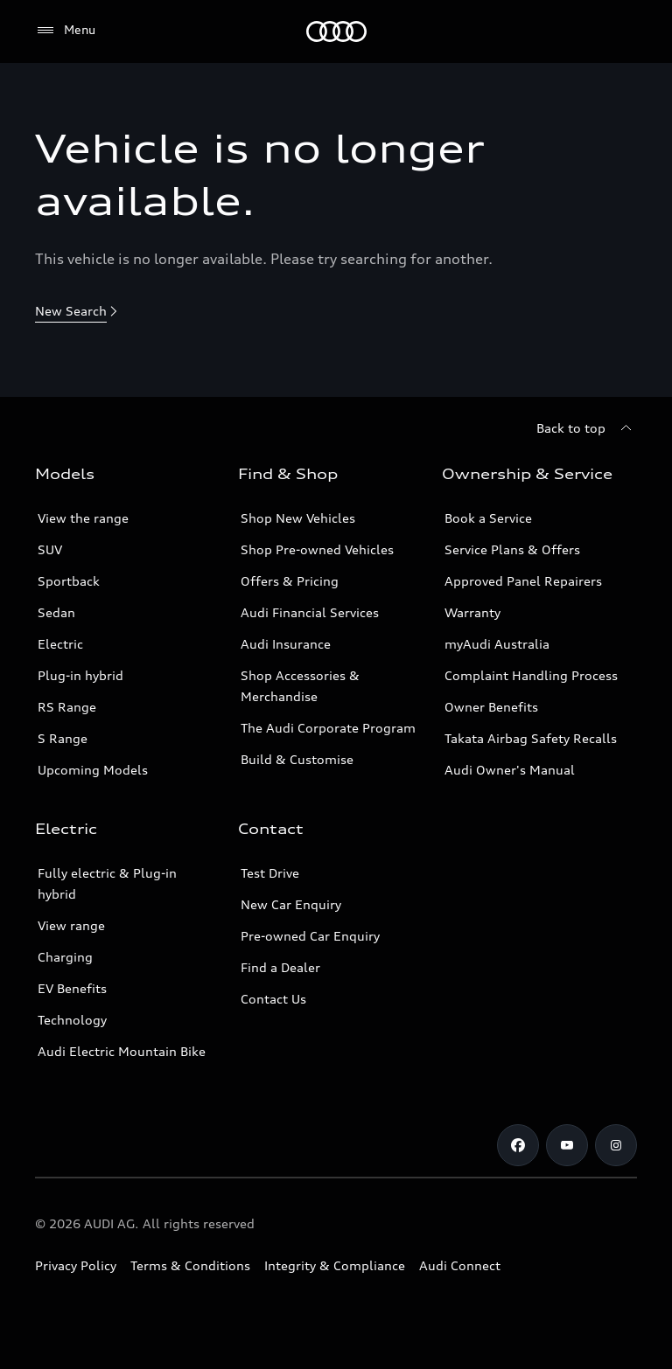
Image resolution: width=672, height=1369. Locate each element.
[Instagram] (616, 1145)
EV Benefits (72, 988)
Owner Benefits (491, 706)
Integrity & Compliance (334, 1265)
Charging (65, 956)
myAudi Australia (497, 643)
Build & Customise (297, 759)
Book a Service (488, 518)
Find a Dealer (280, 967)
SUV (50, 549)
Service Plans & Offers (512, 549)
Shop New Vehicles (298, 518)
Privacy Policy (75, 1265)
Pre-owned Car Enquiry (310, 935)
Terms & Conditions (190, 1265)
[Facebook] (518, 1145)
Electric (60, 643)
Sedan (56, 612)
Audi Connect (459, 1265)
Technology (72, 1019)
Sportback (69, 580)
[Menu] (336, 31)
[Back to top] (586, 428)
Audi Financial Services (310, 612)
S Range (63, 738)
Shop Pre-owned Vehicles (317, 549)
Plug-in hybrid (80, 675)
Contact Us (273, 998)
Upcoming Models (93, 769)
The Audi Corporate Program (328, 727)
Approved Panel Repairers (523, 580)
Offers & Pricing (290, 580)
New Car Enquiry (291, 904)
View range (71, 925)
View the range (83, 518)
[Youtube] (567, 1145)
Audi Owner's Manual (509, 769)
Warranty (472, 612)
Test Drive (270, 872)
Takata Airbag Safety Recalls (530, 738)
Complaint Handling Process (531, 675)
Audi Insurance (286, 643)
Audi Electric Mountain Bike (122, 1051)
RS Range (67, 706)
